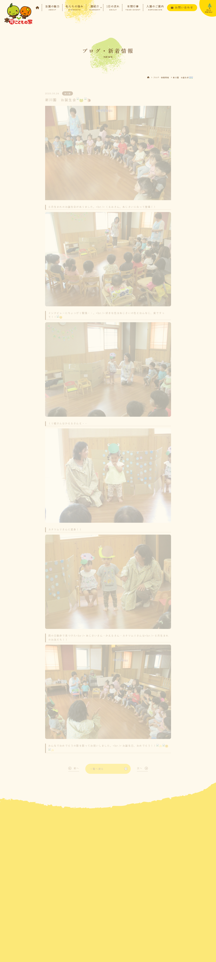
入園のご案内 (155, 7)
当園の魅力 (52, 7)
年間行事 (132, 7)
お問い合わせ (184, 7)
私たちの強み (74, 7)
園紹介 (94, 7)
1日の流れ (113, 7)
